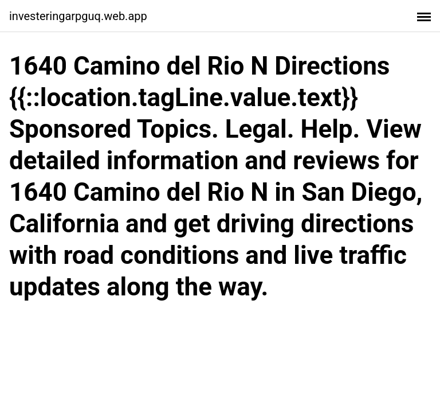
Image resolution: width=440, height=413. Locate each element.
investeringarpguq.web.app (78, 16)
